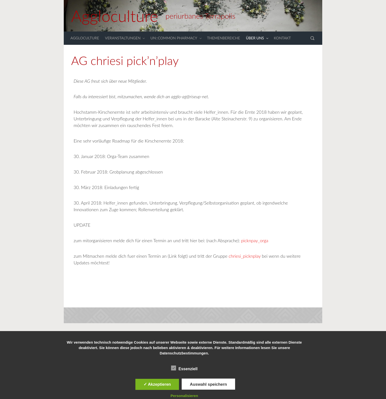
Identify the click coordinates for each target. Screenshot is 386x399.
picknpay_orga (254, 240)
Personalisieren (184, 396)
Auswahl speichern (208, 384)
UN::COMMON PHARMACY (173, 38)
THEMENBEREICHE (223, 38)
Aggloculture (114, 15)
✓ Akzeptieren (157, 384)
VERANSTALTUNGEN (123, 38)
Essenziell (184, 368)
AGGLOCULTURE (84, 38)
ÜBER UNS (255, 38)
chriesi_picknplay (245, 256)
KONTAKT (282, 38)
